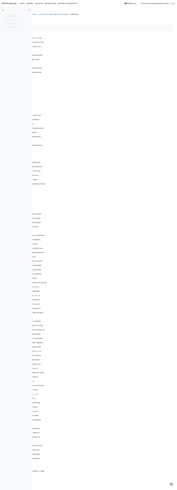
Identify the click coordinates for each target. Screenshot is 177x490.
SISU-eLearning (9, 3)
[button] (131, 3)
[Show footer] (171, 484)
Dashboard (41, 14)
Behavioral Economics (55, 14)
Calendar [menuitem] (29, 3)
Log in (173, 3)
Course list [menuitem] (39, 3)
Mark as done (44, 28)
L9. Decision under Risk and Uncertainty (81, 14)
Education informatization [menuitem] (67, 3)
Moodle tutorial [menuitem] (50, 3)
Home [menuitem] (22, 3)
